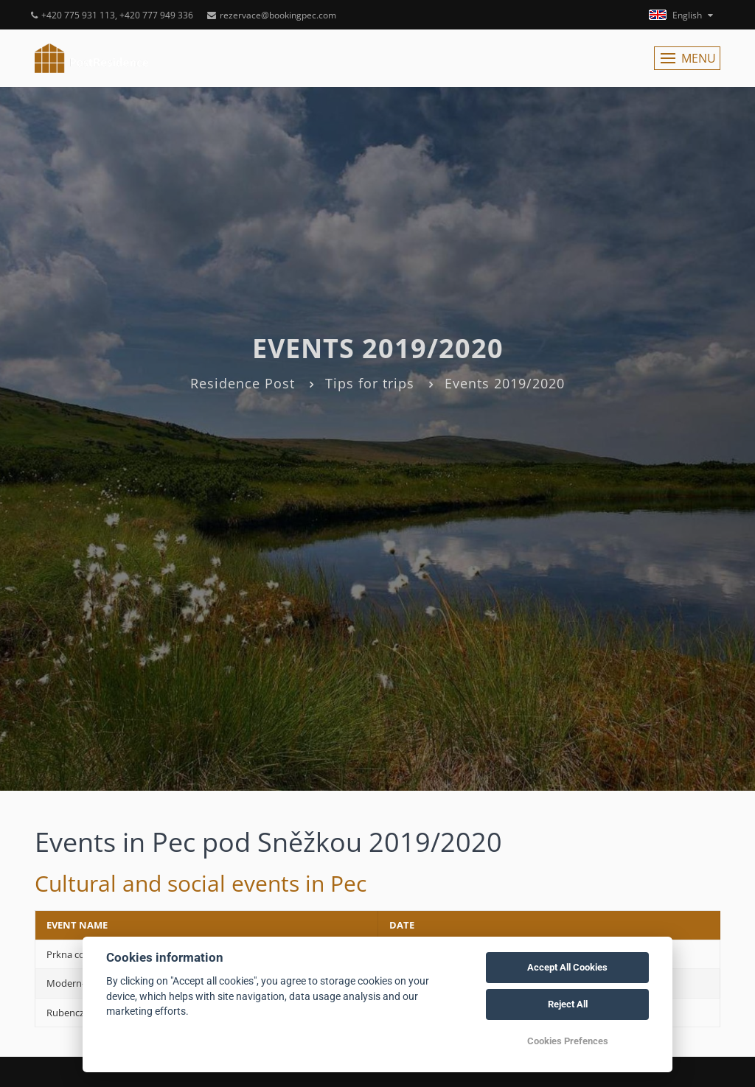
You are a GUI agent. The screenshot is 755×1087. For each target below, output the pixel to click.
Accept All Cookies (567, 967)
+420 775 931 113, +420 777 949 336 (112, 15)
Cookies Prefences (567, 1040)
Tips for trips (369, 383)
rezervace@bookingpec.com (271, 15)
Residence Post (242, 383)
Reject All (568, 1004)
